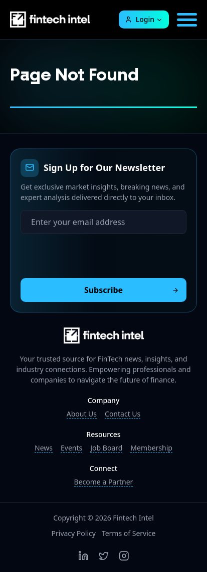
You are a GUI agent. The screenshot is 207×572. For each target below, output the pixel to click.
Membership (151, 447)
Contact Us (122, 413)
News (44, 447)
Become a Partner (103, 481)
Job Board (106, 447)
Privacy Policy (74, 533)
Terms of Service (129, 533)
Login (139, 19)
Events (71, 447)
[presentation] (97, 253)
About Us (82, 413)
